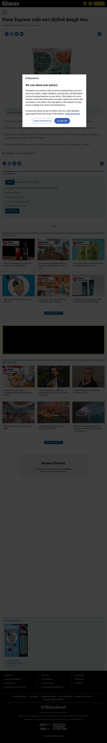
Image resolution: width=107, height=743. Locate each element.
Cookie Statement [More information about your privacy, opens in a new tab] (72, 113)
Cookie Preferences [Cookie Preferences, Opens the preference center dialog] (42, 120)
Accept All (62, 120)
